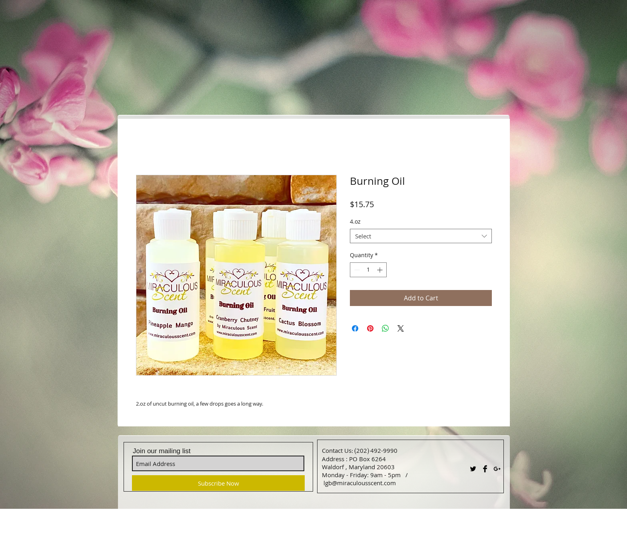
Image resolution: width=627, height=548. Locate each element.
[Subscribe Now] (218, 483)
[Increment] (380, 270)
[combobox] (421, 236)
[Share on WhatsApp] (385, 328)
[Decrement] (356, 270)
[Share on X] (400, 328)
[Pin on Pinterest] (370, 328)
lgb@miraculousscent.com (359, 483)
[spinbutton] (368, 270)
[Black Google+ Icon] (497, 468)
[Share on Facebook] (355, 328)
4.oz (355, 221)
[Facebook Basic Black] (485, 468)
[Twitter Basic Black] (473, 468)
